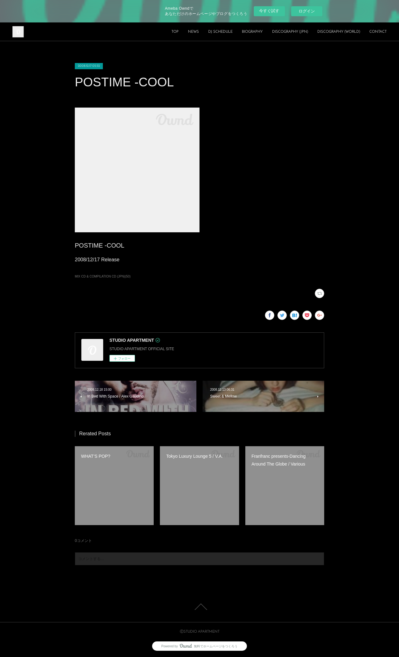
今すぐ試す (269, 10)
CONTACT (378, 32)
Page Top (199, 606)
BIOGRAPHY (252, 32)
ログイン (307, 11)
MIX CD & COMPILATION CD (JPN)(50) (103, 276)
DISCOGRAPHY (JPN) (290, 32)
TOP (175, 32)
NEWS (193, 32)
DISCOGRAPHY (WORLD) (338, 32)
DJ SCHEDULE (220, 32)
